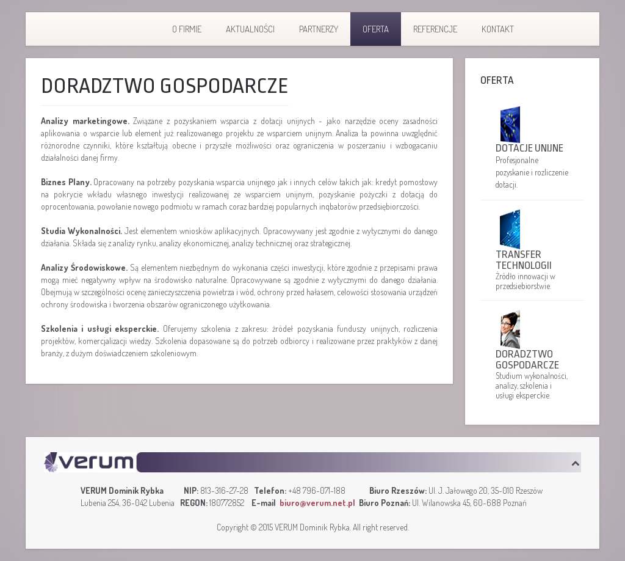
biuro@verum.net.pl (317, 502)
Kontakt (498, 29)
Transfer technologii (524, 260)
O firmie (186, 29)
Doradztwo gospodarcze (527, 359)
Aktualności (250, 29)
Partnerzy (318, 29)
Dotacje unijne (529, 148)
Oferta (376, 29)
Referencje (435, 29)
